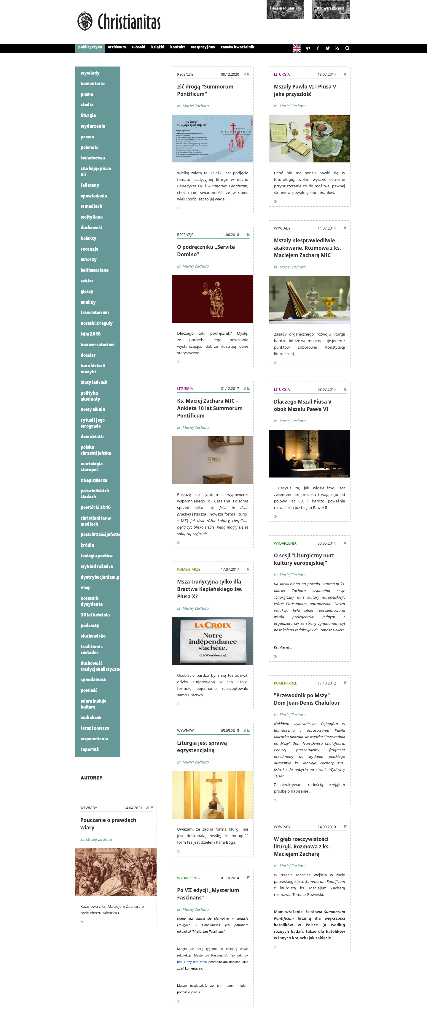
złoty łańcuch (94, 382)
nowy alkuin (93, 409)
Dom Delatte (93, 437)
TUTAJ (279, 776)
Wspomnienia (94, 739)
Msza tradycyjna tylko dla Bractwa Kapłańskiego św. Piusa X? (209, 589)
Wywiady (90, 73)
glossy (87, 292)
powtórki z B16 (96, 507)
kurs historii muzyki (93, 369)
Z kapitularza (94, 480)
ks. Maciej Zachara (96, 839)
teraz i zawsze (95, 728)
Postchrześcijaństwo (102, 534)
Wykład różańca (97, 567)
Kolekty (88, 238)
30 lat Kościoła (95, 615)
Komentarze (93, 84)
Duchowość (92, 228)
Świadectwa (93, 158)
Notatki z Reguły (97, 323)
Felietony (90, 185)
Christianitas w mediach (96, 521)
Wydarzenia (93, 126)
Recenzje (89, 249)
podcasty (90, 626)
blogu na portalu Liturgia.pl (314, 583)
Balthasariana (95, 270)
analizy (88, 302)
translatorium (95, 313)
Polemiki (90, 148)
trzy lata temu (197, 962)
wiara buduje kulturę (93, 704)
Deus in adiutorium (285, 8)
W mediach (91, 206)
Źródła (87, 545)
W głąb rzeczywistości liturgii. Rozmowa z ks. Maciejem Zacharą (302, 846)
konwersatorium (98, 345)
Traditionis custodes (92, 650)
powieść (89, 690)
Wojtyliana (92, 217)
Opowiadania (94, 196)
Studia (87, 105)
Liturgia (88, 115)
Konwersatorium (330, 8)
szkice (87, 281)
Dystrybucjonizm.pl (101, 577)
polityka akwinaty (90, 396)
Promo (87, 137)
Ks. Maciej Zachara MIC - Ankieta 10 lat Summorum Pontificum (210, 408)
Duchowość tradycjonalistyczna (101, 666)
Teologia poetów (97, 556)
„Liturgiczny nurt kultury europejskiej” (309, 597)
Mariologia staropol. (92, 467)
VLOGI (86, 588)
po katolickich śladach (95, 494)
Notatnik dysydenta (92, 601)
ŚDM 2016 (91, 334)
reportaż (90, 749)
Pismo (87, 94)
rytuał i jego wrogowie (93, 423)
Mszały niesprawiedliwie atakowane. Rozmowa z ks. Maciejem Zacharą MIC (307, 248)
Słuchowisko (93, 636)
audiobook (91, 718)
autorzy (89, 260)
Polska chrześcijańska (96, 450)
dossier (88, 355)
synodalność (93, 680)
